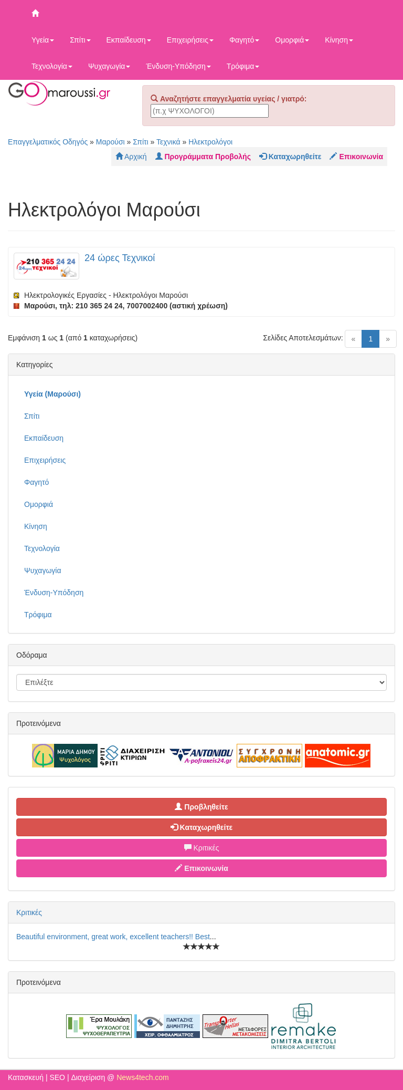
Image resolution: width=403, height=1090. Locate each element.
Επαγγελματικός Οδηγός (48, 142)
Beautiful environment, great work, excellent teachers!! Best (113, 936)
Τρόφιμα (243, 66)
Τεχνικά (168, 142)
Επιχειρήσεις (190, 40)
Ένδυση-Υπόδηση (178, 66)
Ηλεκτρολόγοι (210, 142)
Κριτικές (201, 848)
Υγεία (42, 40)
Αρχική (131, 156)
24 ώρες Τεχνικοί (119, 258)
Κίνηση (339, 40)
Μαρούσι (110, 142)
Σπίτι (80, 40)
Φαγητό (244, 40)
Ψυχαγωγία (109, 66)
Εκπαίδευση (129, 40)
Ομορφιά (292, 40)
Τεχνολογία (51, 66)
